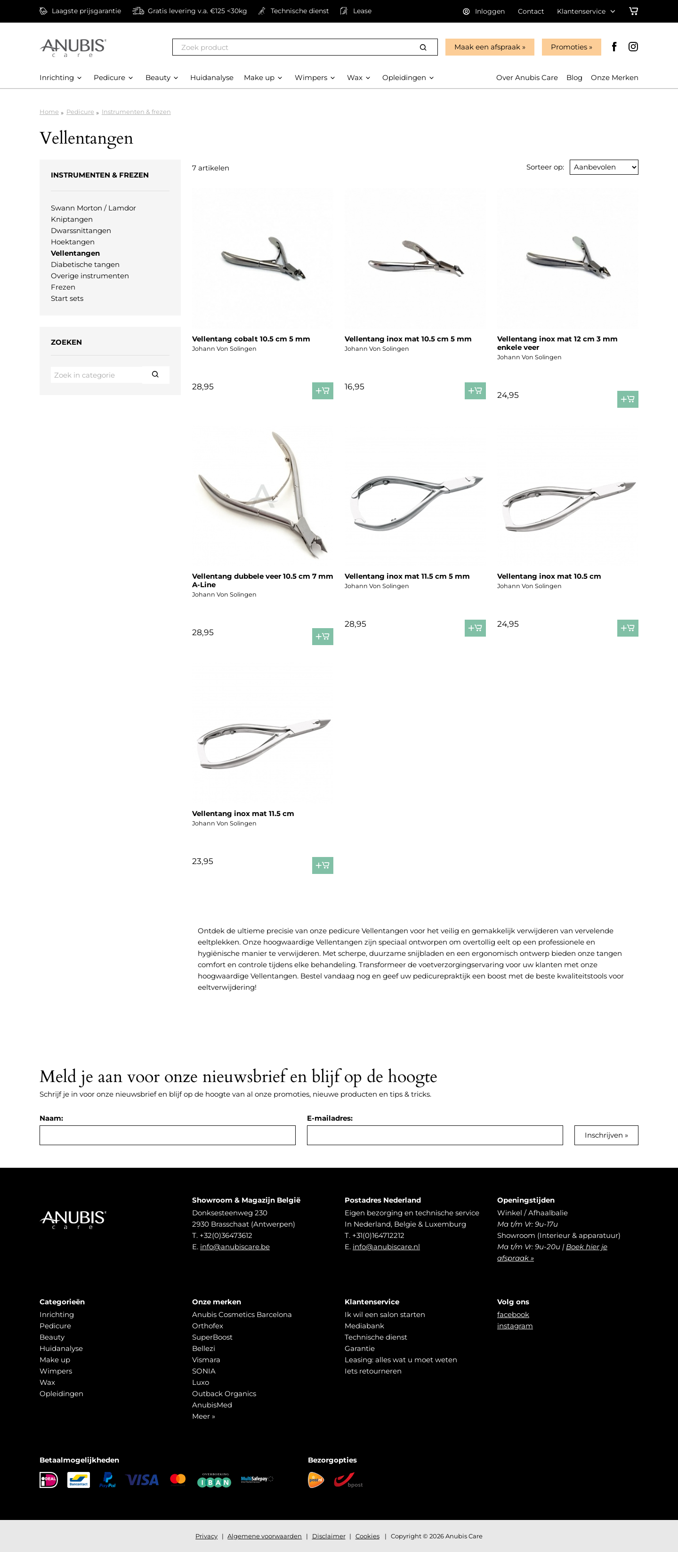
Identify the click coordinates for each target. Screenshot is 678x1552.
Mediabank (364, 1325)
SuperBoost (212, 1337)
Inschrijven (604, 1135)
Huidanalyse (61, 1348)
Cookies (367, 1536)
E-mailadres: (330, 1118)
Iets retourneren (373, 1370)
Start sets (67, 298)
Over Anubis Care (527, 77)
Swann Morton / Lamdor (93, 207)
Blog (574, 77)
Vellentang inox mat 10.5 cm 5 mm (408, 338)
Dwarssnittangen (81, 230)
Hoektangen (73, 241)
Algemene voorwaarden (264, 1536)
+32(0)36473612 (226, 1235)
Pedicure (80, 111)
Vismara (206, 1359)
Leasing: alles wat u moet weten (401, 1359)
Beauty (52, 1337)
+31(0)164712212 (378, 1235)
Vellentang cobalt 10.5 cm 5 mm (251, 338)
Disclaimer (329, 1536)
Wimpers (56, 1370)
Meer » (203, 1416)
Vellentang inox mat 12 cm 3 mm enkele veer (557, 343)
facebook (513, 1314)
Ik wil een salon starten (385, 1314)
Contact (531, 11)
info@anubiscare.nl (386, 1246)
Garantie (360, 1348)
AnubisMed (212, 1404)
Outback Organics (224, 1393)
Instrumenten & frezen (136, 111)
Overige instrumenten (90, 275)
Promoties (569, 46)
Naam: (51, 1118)
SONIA (204, 1370)
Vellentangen (75, 253)
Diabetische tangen (85, 264)
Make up (55, 1359)
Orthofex (207, 1325)
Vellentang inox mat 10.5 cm (549, 576)
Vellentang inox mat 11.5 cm (243, 813)
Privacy (206, 1536)
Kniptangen (72, 219)
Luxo (200, 1382)
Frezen (63, 287)
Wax (47, 1382)
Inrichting (57, 1314)
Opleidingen (61, 1393)
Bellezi (203, 1348)
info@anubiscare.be (235, 1246)
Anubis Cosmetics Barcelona (242, 1314)
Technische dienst (376, 1337)
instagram (515, 1325)
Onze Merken (614, 77)
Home (49, 111)
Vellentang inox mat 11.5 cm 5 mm (407, 576)
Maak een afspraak (487, 46)
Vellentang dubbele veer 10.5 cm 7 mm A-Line (262, 580)
